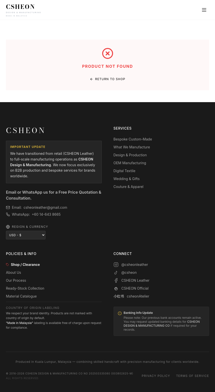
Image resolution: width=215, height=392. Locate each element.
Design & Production (130, 155)
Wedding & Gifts (127, 179)
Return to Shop (107, 79)
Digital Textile (125, 171)
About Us (13, 272)
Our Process (16, 280)
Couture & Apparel (128, 186)
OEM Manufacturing (130, 163)
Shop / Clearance (23, 264)
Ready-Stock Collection (25, 288)
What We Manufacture (132, 147)
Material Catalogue (21, 296)
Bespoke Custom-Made (133, 139)
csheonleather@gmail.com (45, 207)
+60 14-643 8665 (46, 214)
